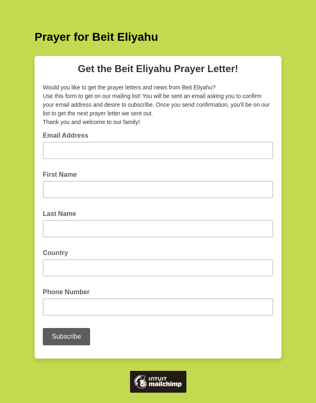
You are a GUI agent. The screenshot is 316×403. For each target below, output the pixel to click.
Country (55, 252)
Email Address (68, 134)
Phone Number (66, 291)
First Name (60, 174)
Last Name (59, 213)
